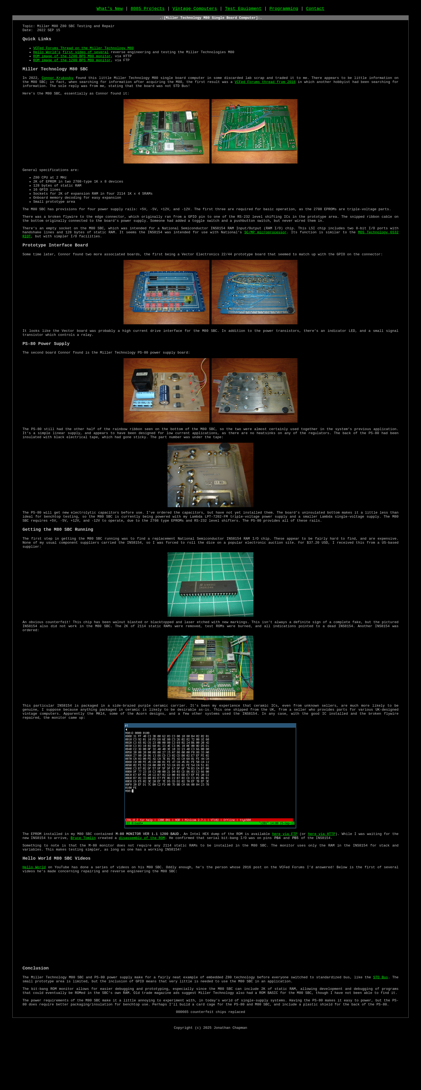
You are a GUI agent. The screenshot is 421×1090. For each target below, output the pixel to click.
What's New (110, 10)
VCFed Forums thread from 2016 (265, 93)
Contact (315, 10)
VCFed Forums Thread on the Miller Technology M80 (83, 55)
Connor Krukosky (57, 88)
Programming (283, 10)
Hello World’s (46, 59)
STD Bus (380, 1027)
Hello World (34, 915)
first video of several (86, 59)
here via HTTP (321, 877)
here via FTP (284, 877)
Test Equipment (243, 10)
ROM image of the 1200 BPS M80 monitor (72, 64)
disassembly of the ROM (142, 882)
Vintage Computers (195, 10)
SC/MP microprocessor (265, 256)
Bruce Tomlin (83, 882)
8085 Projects (148, 10)
